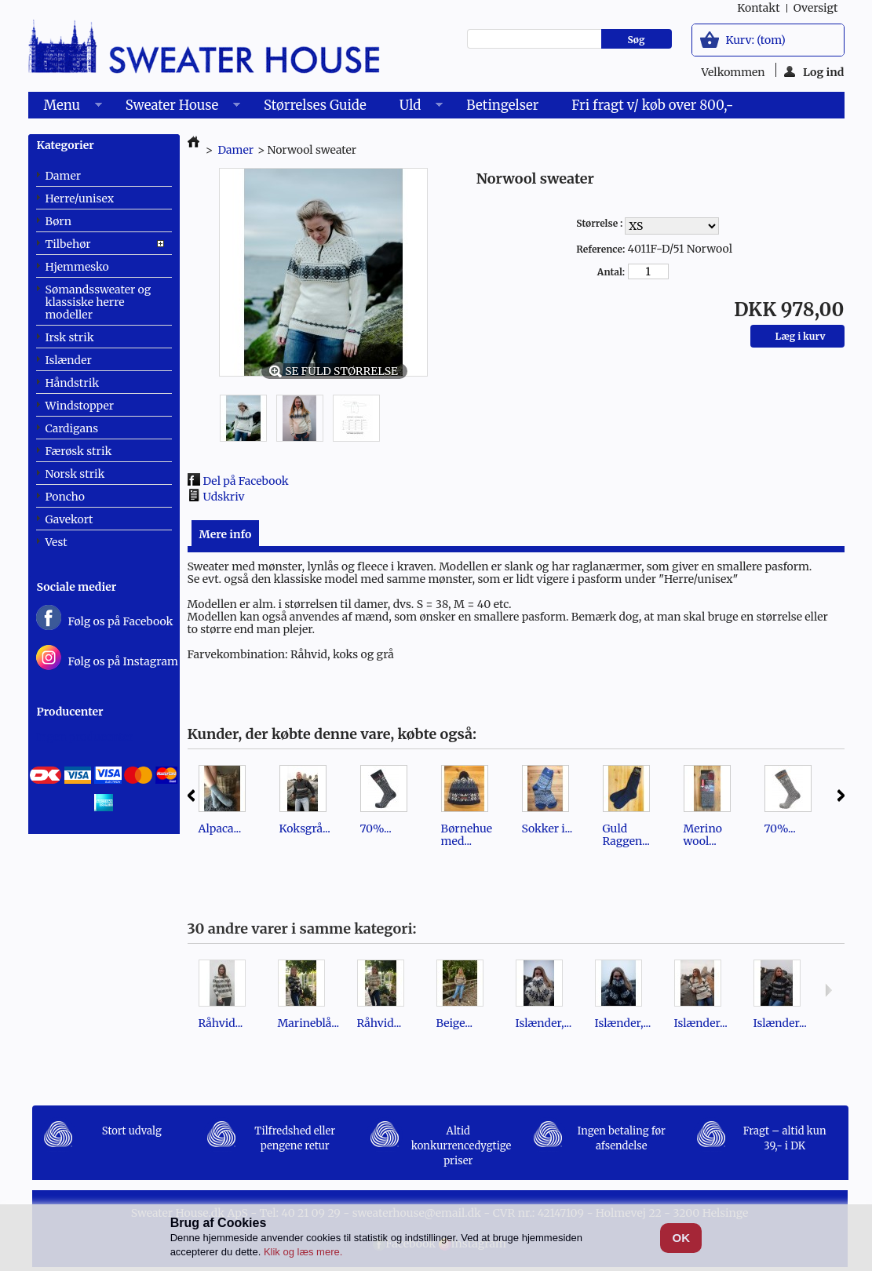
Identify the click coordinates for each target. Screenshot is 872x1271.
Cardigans (72, 428)
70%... (376, 828)
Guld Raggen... (626, 834)
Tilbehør (68, 244)
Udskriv (224, 497)
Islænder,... (544, 1023)
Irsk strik (70, 337)
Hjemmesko (77, 267)
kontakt (758, 8)
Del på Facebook (246, 481)
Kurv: (756, 40)
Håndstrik (73, 383)
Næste (841, 795)
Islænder (69, 360)
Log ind (814, 71)
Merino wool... (703, 834)
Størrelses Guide (315, 105)
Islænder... (701, 1023)
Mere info (225, 534)
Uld (413, 107)
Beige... (454, 1023)
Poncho (65, 497)
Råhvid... (221, 1023)
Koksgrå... (304, 828)
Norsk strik (75, 474)
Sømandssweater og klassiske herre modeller (98, 302)
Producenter (70, 712)
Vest (56, 542)
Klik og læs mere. (303, 1252)
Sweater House (175, 107)
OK (682, 1237)
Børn (58, 221)
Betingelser (502, 105)
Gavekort (69, 519)
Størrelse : (600, 223)
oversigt (816, 8)
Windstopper (80, 406)
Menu (65, 107)
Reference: (600, 249)
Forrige (191, 795)
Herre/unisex (80, 198)
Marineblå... (309, 1023)
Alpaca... (220, 828)
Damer (64, 176)
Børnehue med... (467, 834)
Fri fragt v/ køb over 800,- (652, 105)
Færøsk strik (79, 451)
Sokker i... (547, 828)
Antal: (611, 272)
